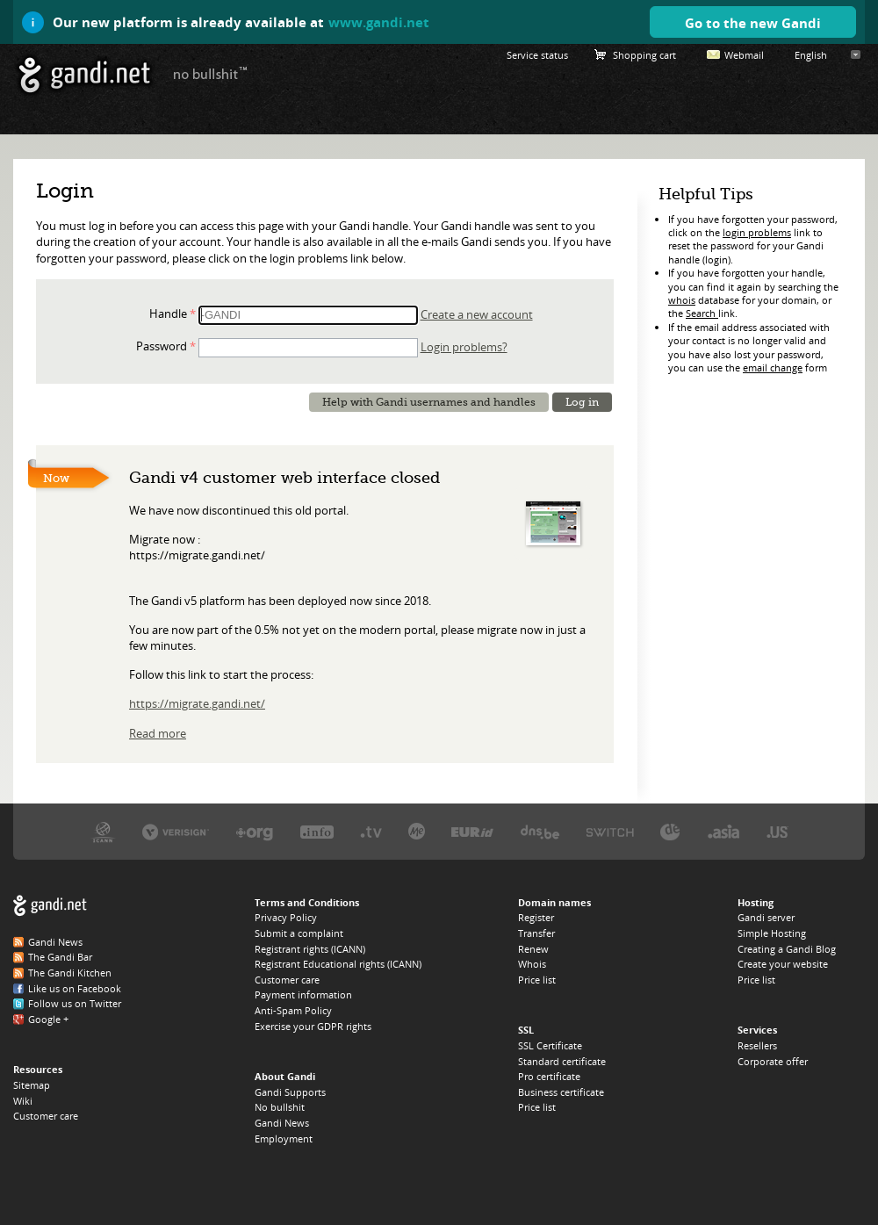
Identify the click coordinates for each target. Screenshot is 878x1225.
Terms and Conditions (307, 902)
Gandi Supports (290, 1092)
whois (681, 299)
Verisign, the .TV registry (371, 831)
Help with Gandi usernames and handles (429, 402)
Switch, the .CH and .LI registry (610, 831)
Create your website (783, 963)
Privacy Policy (286, 917)
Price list (537, 979)
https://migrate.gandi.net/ (197, 703)
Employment (284, 1138)
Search (702, 313)
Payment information (303, 994)
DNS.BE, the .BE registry (540, 831)
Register (536, 917)
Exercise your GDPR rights (313, 1026)
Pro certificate (549, 1076)
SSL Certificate (550, 1045)
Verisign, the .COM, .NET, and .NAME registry (175, 831)
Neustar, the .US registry (777, 831)
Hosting (756, 902)
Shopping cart (644, 54)
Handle (168, 313)
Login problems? (464, 347)
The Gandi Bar (60, 956)
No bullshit (280, 1106)
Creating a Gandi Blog (787, 948)
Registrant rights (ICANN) (310, 948)
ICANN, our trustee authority (103, 831)
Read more (157, 733)
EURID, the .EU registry (472, 831)
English (811, 54)
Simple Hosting (772, 933)
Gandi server (766, 917)
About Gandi (285, 1076)
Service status (537, 54)
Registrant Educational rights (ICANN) (338, 963)
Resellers (757, 1045)
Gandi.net (50, 906)
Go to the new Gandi (753, 23)
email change (772, 367)
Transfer (536, 933)
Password (161, 346)
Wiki (22, 1100)
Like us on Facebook (74, 988)
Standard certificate (562, 1061)
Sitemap (31, 1085)
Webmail (744, 54)
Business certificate (561, 1092)
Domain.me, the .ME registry (416, 831)
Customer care (45, 1115)
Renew (533, 948)
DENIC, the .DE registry (670, 831)
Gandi (84, 75)
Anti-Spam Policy (293, 1010)
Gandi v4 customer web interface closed (284, 477)
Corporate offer (773, 1061)
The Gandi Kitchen (70, 972)
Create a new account (477, 314)
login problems (757, 232)
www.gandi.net (378, 22)
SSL (526, 1029)
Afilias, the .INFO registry (317, 831)
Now (56, 478)
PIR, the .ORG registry (254, 831)
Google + (48, 1019)
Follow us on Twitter (74, 1003)
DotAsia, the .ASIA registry (723, 831)
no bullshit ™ (211, 73)
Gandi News (55, 941)
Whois (532, 963)
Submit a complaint (299, 933)
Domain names (554, 902)
